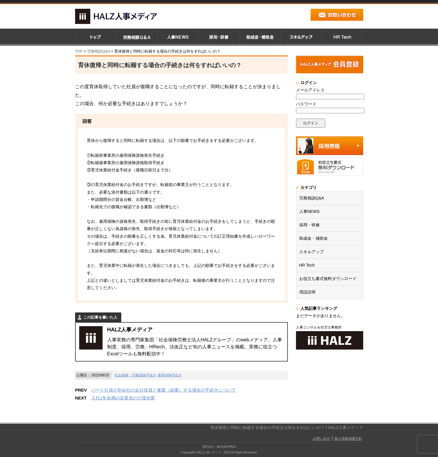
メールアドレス (310, 90)
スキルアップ (311, 251)
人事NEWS (309, 211)
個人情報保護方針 (348, 439)
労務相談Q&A (98, 51)
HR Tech (307, 265)
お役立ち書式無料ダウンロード (327, 278)
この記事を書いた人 (100, 317)
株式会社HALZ (226, 446)
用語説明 (307, 292)
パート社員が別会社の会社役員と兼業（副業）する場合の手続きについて (163, 390)
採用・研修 (309, 225)
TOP (79, 51)
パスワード (306, 104)
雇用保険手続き (169, 375)
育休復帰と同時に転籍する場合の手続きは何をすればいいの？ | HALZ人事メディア (286, 427)
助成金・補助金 (313, 238)
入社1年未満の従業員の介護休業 (123, 397)
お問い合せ (321, 439)
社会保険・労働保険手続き (135, 375)
